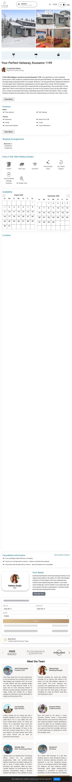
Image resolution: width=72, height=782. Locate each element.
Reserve (36, 621)
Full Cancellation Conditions (62, 555)
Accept (57, 779)
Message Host (39, 594)
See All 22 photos (62, 38)
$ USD (55, 4)
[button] (69, 653)
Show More (9, 99)
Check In (5, 606)
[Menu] (68, 5)
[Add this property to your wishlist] (46, 12)
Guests (5, 613)
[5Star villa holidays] (4, 4)
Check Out (39, 606)
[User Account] (62, 4)
